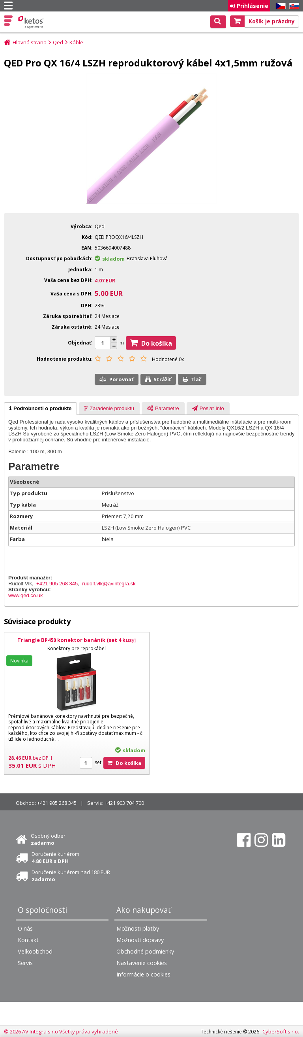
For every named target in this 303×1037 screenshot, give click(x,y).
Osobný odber (48, 839)
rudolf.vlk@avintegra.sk (108, 584)
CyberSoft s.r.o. (280, 1031)
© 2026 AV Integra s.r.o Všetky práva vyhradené (61, 1031)
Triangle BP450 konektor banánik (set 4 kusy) (76, 639)
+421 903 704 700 (124, 802)
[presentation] (40, 408)
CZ (279, 6)
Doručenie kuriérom (55, 857)
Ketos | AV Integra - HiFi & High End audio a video (31, 22)
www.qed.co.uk (25, 595)
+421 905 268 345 (57, 584)
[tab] (40, 408)
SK (293, 6)
